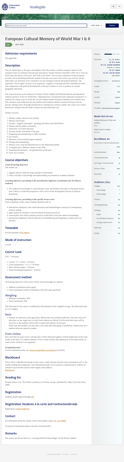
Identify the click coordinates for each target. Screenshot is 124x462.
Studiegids (38, 7)
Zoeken (112, 25)
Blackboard (9, 370)
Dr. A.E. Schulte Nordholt (110, 65)
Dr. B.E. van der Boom (111, 73)
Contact (74, 454)
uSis (32, 397)
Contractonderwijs (22, 409)
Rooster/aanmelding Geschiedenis (43, 350)
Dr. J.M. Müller (60, 421)
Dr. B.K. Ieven (114, 62)
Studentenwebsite (54, 454)
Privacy (66, 454)
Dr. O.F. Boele (114, 70)
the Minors (25, 233)
